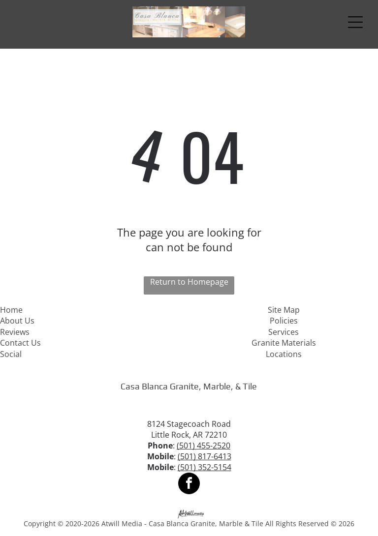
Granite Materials (284, 342)
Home (11, 309)
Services (283, 332)
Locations (284, 354)
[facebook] (189, 485)
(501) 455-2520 (203, 445)
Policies (284, 320)
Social (11, 354)
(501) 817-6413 (204, 456)
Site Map (284, 309)
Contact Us (20, 342)
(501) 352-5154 (204, 467)
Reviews (15, 332)
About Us (17, 320)
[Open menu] (355, 22)
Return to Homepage (189, 281)
